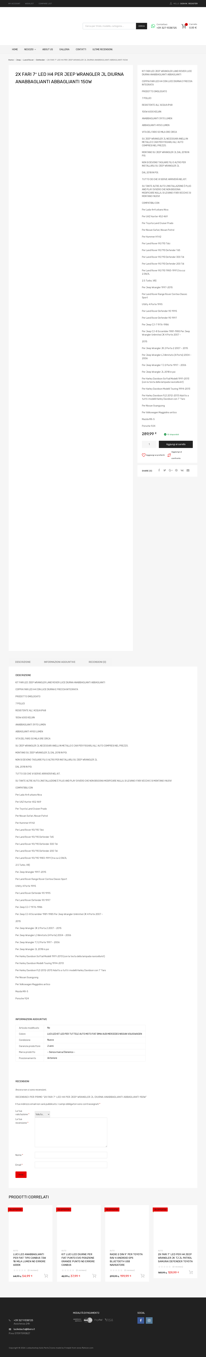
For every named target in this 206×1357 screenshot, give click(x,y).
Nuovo (50, 1040)
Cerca (141, 26)
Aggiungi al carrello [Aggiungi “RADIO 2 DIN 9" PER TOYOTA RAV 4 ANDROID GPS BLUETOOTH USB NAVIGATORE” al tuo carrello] (143, 1276)
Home (15, 49)
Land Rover (28, 60)
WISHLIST (29, 3)
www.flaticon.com (85, 1348)
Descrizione (23, 662)
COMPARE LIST (45, 3)
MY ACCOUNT (14, 3)
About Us (47, 49)
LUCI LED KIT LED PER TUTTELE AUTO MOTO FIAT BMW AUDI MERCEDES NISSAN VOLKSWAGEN (94, 1034)
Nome (19, 1155)
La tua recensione (21, 1121)
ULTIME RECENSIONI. (103, 49)
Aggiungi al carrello (176, 444)
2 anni (50, 1046)
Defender (40, 60)
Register (193, 3)
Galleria (64, 49)
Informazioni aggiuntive (59, 662)
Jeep (18, 60)
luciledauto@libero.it (24, 1329)
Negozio (30, 49)
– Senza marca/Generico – (61, 1052)
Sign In (183, 3)
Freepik (67, 1348)
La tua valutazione (22, 1113)
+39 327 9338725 (164, 27)
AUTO (15, 1251)
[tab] (23, 662)
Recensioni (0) (97, 662)
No (48, 1027)
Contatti (81, 49)
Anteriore (52, 1058)
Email (19, 1165)
